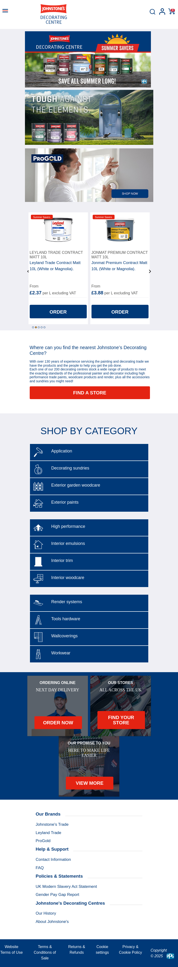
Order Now (58, 722)
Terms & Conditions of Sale (45, 952)
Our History (46, 913)
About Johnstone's (52, 921)
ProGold (43, 841)
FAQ (40, 868)
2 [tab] (36, 327)
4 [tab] (42, 327)
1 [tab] (33, 327)
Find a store (89, 392)
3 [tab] (39, 327)
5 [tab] (44, 327)
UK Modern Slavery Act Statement (66, 886)
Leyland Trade (48, 832)
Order (58, 312)
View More (90, 783)
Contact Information (53, 859)
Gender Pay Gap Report (57, 894)
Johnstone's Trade (52, 824)
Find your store (121, 720)
